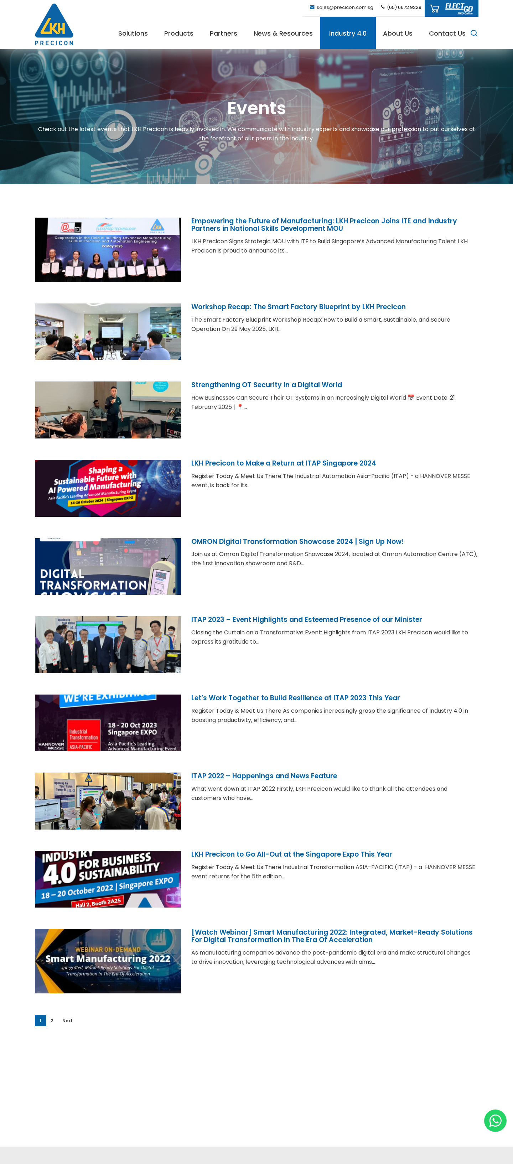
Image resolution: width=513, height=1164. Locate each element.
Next (67, 1021)
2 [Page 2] (52, 1021)
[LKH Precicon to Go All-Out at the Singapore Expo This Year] (108, 889)
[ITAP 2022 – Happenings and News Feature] (108, 811)
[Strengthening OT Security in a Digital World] (108, 419)
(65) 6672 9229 (400, 7)
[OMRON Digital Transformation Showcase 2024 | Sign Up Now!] (108, 576)
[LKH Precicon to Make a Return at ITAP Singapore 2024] (108, 498)
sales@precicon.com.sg (341, 7)
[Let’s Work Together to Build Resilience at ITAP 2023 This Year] (108, 733)
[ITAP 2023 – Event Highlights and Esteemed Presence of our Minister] (108, 654)
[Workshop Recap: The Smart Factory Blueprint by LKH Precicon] (108, 341)
